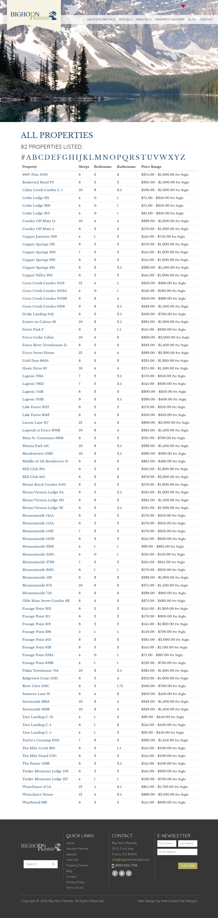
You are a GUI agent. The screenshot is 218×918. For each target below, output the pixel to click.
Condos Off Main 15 (38, 221)
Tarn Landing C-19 (37, 717)
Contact (207, 19)
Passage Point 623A (38, 655)
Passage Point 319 (36, 624)
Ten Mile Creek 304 (38, 748)
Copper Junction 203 (39, 237)
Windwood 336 (34, 802)
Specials (125, 19)
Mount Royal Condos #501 (44, 485)
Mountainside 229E (38, 547)
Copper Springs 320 (38, 260)
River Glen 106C (36, 686)
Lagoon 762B (33, 399)
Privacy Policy (75, 882)
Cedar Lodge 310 (36, 213)
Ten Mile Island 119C (39, 756)
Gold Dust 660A (35, 361)
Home (70, 843)
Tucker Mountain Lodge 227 (45, 779)
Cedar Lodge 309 (36, 206)
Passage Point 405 (36, 640)
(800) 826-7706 (203, 6)
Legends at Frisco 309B (41, 430)
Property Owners (169, 19)
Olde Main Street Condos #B (45, 601)
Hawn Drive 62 (34, 368)
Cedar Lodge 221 (35, 198)
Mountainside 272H (38, 562)
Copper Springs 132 (38, 244)
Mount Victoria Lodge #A (42, 492)
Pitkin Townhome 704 (40, 671)
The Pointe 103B (36, 764)
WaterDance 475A (36, 787)
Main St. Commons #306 (42, 438)
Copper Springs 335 (38, 268)
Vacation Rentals (101, 19)
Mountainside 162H (38, 539)
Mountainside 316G (38, 570)
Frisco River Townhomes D (44, 345)
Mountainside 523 (37, 578)
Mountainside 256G (38, 554)
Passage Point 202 (36, 609)
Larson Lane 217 (35, 423)
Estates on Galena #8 (39, 322)
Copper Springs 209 (39, 252)
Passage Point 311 (36, 616)
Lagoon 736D (33, 384)
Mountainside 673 (37, 585)
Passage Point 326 (36, 632)
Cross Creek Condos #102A (44, 291)
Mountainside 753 (36, 593)
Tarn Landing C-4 (36, 725)
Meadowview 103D (37, 454)
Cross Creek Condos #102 (43, 283)
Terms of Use (74, 887)
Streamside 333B (36, 709)
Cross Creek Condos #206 (43, 306)
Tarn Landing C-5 (36, 733)
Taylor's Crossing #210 (40, 740)
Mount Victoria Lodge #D (43, 500)
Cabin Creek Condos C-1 (42, 190)
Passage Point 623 (36, 647)
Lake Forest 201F (35, 407)
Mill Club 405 (33, 477)
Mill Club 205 (33, 469)
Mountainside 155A (38, 523)
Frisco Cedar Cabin (38, 337)
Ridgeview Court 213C (40, 678)
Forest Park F (33, 330)
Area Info (143, 19)
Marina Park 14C (35, 446)
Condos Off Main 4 (38, 229)
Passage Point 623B (38, 663)
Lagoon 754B (32, 392)
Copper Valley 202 (37, 275)
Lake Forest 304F (36, 415)
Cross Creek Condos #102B (44, 299)
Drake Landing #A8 (38, 314)
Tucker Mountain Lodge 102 (45, 771)
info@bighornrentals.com (131, 859)
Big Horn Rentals (34, 18)
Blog (192, 19)
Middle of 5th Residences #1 (45, 461)
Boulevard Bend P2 (38, 182)
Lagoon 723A (32, 376)
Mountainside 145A (38, 516)
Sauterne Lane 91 (36, 694)
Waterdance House (37, 795)
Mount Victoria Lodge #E (42, 508)
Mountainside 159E (38, 531)
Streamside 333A (36, 702)
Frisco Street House (38, 353)
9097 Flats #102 (35, 175)
